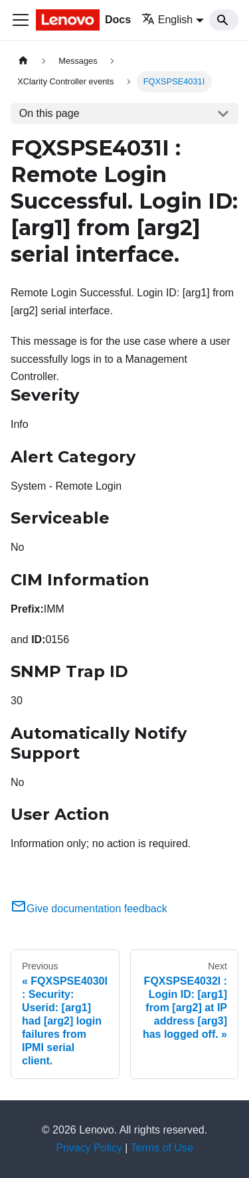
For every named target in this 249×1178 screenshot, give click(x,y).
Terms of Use (162, 1147)
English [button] (167, 19)
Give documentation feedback (89, 908)
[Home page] (23, 60)
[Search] (223, 20)
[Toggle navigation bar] (21, 20)
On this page (49, 113)
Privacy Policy (89, 1147)
